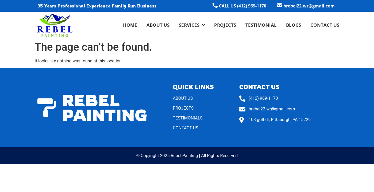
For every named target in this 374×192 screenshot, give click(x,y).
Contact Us (324, 25)
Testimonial (261, 25)
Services (192, 25)
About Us (157, 25)
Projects (225, 25)
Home (130, 25)
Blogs (293, 25)
